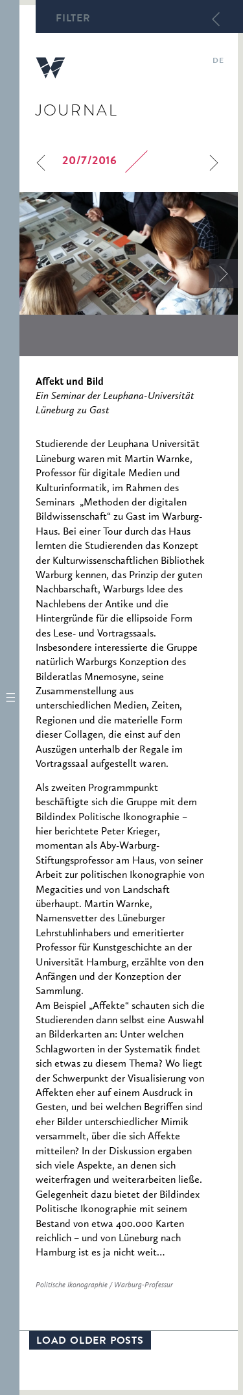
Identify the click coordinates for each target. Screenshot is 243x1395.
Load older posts (90, 1342)
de (218, 62)
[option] (128, 253)
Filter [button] (73, 19)
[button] (9, 697)
